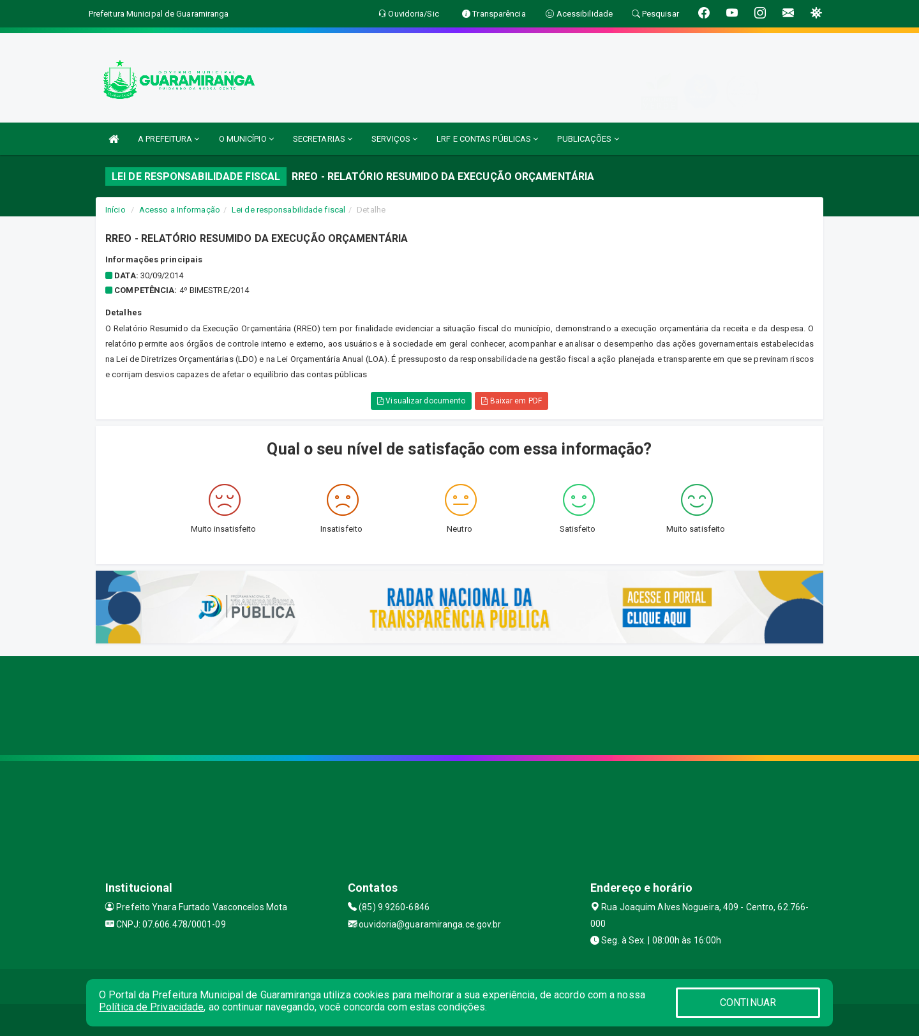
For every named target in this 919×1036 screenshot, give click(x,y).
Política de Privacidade (151, 1007)
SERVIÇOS (394, 139)
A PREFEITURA (168, 139)
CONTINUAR (748, 1002)
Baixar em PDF (511, 400)
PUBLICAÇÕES (587, 139)
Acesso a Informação (179, 209)
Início (115, 209)
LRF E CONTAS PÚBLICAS (487, 139)
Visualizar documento (421, 400)
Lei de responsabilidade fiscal (288, 209)
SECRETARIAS (322, 139)
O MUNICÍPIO (246, 139)
